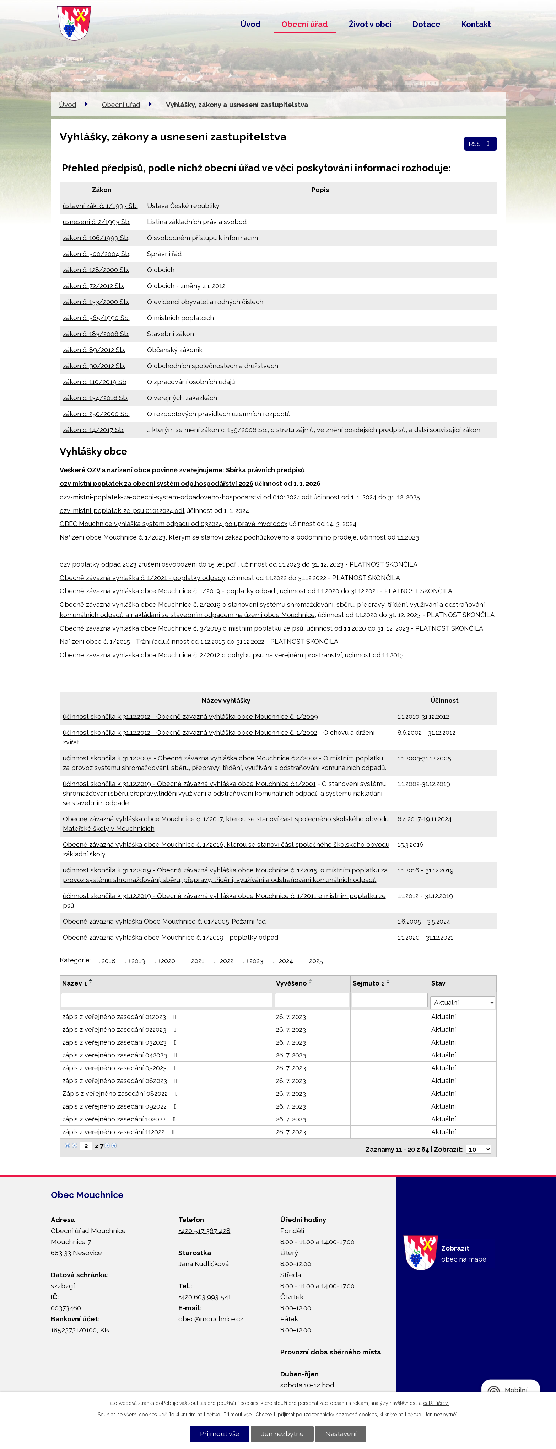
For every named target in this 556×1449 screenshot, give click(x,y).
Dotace (426, 24)
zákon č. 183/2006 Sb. (96, 334)
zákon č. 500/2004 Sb (96, 254)
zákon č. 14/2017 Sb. (93, 430)
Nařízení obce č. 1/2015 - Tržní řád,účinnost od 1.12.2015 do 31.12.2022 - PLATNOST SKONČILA (199, 641)
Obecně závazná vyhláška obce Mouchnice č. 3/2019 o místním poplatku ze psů (181, 628)
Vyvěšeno (292, 983)
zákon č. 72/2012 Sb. (93, 286)
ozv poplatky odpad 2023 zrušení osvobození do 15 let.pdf (148, 564)
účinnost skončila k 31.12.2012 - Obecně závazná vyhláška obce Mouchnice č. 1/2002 (190, 732)
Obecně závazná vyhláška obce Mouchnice (126, 591)
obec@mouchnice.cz (210, 1313)
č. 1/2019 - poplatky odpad (234, 591)
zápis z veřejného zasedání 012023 (120, 1014)
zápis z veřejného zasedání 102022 (120, 1116)
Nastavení (340, 1434)
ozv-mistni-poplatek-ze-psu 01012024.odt (122, 510)
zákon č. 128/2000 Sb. (96, 270)
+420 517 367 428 (204, 1225)
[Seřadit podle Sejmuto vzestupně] (389, 979)
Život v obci (370, 24)
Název (74, 983)
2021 (197, 961)
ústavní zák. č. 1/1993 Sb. (100, 205)
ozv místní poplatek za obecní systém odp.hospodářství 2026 (156, 483)
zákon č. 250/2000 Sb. (96, 414)
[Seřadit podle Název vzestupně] (91, 979)
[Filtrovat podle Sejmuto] (390, 1000)
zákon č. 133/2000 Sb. (96, 302)
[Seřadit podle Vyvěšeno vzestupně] (311, 979)
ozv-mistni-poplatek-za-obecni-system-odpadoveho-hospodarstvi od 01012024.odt (186, 497)
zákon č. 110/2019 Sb (94, 382)
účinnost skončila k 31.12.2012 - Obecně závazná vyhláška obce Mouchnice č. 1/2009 (190, 716)
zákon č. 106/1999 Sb (95, 238)
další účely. (436, 1403)
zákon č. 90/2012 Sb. (94, 366)
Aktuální (444, 1014)
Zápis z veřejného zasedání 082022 (121, 1091)
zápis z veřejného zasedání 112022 (120, 1129)
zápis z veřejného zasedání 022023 (120, 1027)
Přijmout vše (219, 1434)
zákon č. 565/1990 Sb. (96, 318)
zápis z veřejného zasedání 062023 (121, 1078)
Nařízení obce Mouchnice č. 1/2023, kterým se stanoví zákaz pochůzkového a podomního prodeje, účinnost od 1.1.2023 (239, 537)
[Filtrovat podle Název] (167, 1000)
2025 (316, 961)
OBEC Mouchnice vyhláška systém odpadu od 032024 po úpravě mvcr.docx (173, 523)
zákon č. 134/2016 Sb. (95, 398)
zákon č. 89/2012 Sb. (94, 350)
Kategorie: (75, 960)
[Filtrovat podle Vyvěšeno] (313, 1000)
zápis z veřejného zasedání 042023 (121, 1052)
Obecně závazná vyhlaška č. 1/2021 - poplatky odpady (142, 578)
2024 (286, 961)
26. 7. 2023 (292, 1014)
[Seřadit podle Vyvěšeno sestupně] (311, 982)
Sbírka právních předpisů (265, 470)
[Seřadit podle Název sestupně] (91, 982)
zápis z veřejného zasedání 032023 (121, 1040)
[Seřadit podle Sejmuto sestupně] (389, 982)
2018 (108, 961)
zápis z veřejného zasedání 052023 (121, 1065)
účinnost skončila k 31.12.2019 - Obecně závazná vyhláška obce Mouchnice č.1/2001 (189, 783)
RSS (480, 144)
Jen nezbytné (282, 1434)
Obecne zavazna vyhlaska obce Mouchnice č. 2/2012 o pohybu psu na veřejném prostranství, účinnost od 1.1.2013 (232, 655)
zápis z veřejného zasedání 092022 (121, 1104)
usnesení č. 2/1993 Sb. (96, 221)
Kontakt (476, 24)
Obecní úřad (304, 24)
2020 (168, 961)
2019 (138, 961)
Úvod (251, 24)
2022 (226, 961)
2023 (256, 961)
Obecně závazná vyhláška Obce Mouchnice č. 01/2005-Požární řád (164, 921)
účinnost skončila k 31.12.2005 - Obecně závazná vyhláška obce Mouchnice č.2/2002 (190, 758)
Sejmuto (369, 983)
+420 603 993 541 (204, 1291)
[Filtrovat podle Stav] (463, 999)
